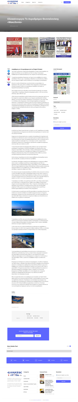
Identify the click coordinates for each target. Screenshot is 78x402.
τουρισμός (55, 114)
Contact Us (40, 2)
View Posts (18, 318)
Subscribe (68, 2)
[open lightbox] (18, 300)
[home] (12, 2)
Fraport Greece (56, 110)
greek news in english (63, 110)
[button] (28, 2)
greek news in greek (57, 112)
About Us (34, 2)
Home (22, 2)
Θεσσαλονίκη (63, 112)
